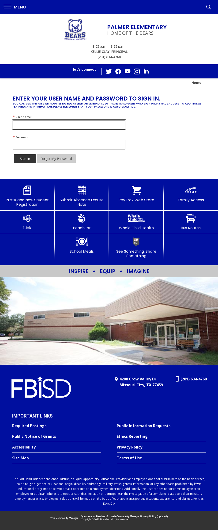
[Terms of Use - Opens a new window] (161, 458)
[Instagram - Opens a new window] (137, 71)
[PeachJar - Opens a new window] (82, 222)
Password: (21, 137)
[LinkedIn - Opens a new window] (146, 71)
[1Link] (27, 221)
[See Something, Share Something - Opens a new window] (136, 248)
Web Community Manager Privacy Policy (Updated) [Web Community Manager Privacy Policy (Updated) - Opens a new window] (139, 516)
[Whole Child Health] (136, 222)
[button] (15, 7)
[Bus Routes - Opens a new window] (191, 222)
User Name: (22, 116)
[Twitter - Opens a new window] (108, 71)
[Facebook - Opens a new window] (118, 71)
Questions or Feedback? (94, 516)
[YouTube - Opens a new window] (127, 71)
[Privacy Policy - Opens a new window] (161, 447)
